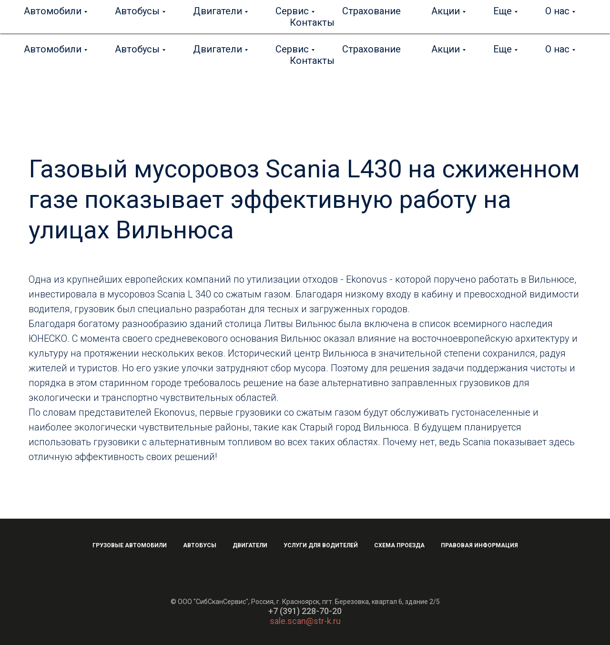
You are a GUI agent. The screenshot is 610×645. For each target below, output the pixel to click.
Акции (445, 49)
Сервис (292, 49)
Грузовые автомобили (129, 545)
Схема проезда (399, 545)
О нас (557, 49)
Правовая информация (479, 545)
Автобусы (137, 49)
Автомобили (52, 49)
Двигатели (217, 49)
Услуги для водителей (321, 545)
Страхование (371, 49)
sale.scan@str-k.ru (305, 621)
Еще (502, 49)
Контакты (312, 60)
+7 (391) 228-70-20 (305, 611)
